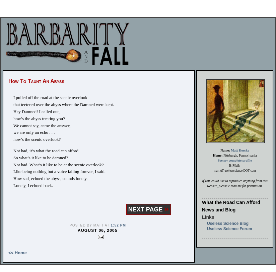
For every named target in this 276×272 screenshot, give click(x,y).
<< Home (17, 252)
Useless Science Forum (229, 228)
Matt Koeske (240, 150)
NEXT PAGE (148, 209)
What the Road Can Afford (231, 202)
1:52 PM (118, 225)
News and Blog (218, 209)
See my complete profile (235, 160)
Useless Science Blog (228, 223)
